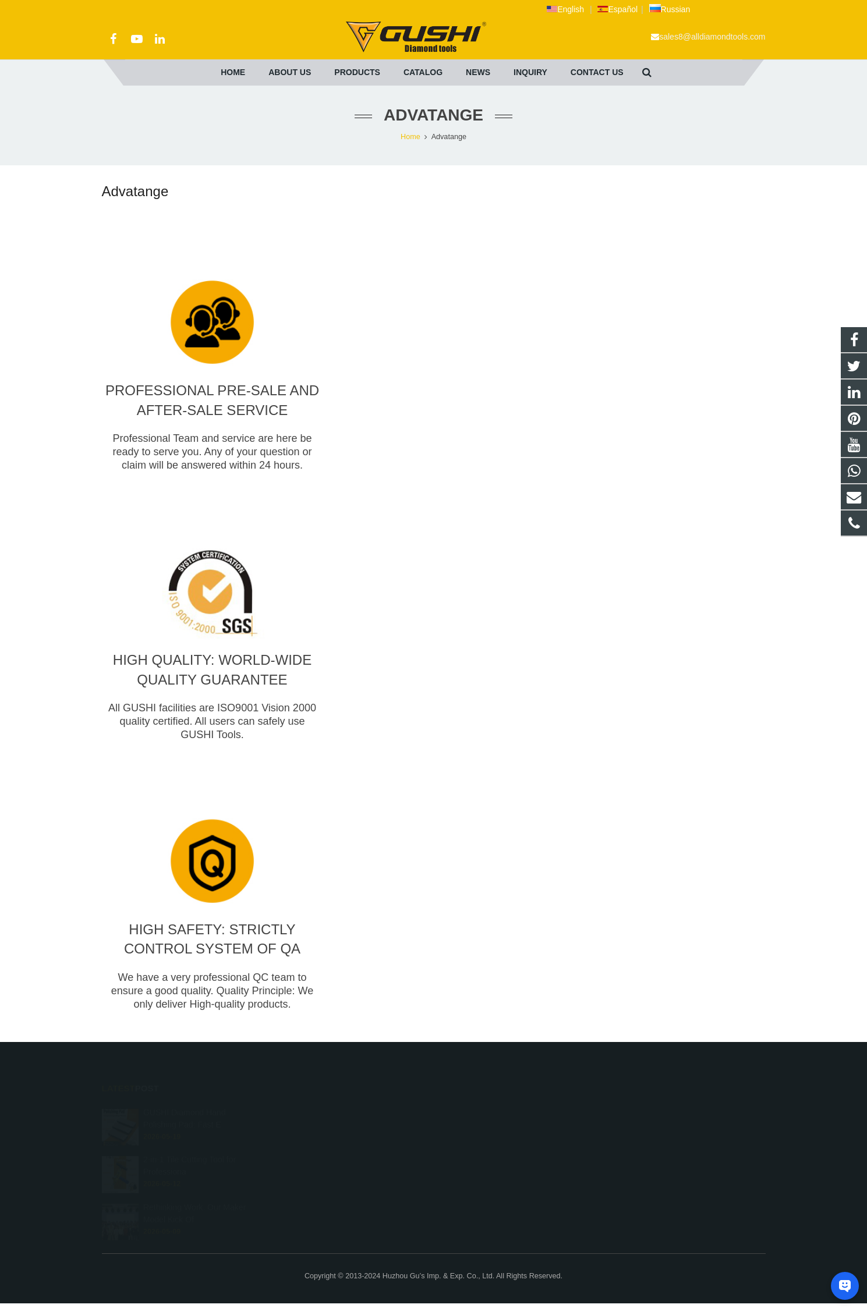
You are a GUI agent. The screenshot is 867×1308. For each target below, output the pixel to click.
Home (410, 137)
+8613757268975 (480, 1110)
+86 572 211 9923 (481, 1127)
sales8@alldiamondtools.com (712, 36)
